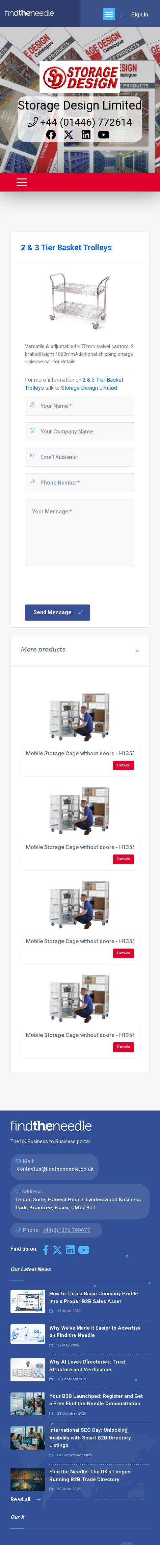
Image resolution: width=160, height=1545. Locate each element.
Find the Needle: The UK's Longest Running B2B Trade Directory (90, 1476)
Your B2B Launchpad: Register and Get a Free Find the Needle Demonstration (96, 1400)
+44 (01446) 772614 (80, 122)
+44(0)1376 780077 (66, 1230)
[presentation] (75, 585)
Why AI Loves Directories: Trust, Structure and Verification (88, 1366)
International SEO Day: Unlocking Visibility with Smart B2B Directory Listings (90, 1437)
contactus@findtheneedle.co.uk (55, 1169)
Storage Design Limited (80, 105)
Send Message (58, 612)
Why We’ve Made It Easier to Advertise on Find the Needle (95, 1332)
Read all (25, 1499)
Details (123, 765)
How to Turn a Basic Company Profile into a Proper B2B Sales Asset (93, 1297)
